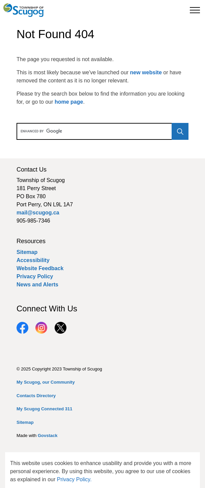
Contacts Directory (36, 395)
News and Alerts (37, 284)
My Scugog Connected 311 (44, 408)
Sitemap (27, 252)
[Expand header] (195, 10)
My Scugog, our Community (46, 382)
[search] (102, 131)
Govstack (48, 435)
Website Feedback (40, 268)
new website (146, 72)
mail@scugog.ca (38, 212)
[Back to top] (102, 466)
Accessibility (33, 260)
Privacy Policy (35, 276)
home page (69, 102)
